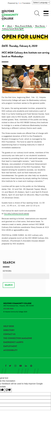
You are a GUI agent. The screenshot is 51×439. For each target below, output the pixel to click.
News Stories (40, 25)
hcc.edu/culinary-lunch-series (16, 213)
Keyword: (7, 271)
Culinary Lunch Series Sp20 (12, 28)
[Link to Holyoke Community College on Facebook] (5, 366)
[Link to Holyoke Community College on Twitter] (10, 366)
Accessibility (10, 350)
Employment (10, 346)
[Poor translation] (8, 390)
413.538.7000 (8, 308)
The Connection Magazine (17, 338)
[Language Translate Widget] (41, 2)
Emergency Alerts (13, 342)
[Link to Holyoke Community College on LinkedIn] (26, 366)
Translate (24, 3)
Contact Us (9, 334)
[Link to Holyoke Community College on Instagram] (15, 366)
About (9, 25)
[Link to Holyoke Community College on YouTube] (20, 366)
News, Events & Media (23, 25)
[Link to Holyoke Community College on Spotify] (31, 366)
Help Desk (8, 326)
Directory (9, 330)
